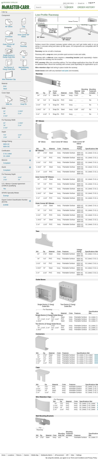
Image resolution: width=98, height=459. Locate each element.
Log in (91, 3)
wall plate (65, 71)
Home (3, 455)
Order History (86, 7)
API (67, 455)
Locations (11, 455)
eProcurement (59, 455)
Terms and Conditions (78, 458)
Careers (26, 455)
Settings (78, 455)
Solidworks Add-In (46, 455)
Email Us (81, 3)
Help (72, 455)
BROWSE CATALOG (10, 2)
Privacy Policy (92, 458)
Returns (19, 455)
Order (69, 7)
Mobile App (34, 455)
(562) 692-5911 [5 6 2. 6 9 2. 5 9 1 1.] (68, 3)
